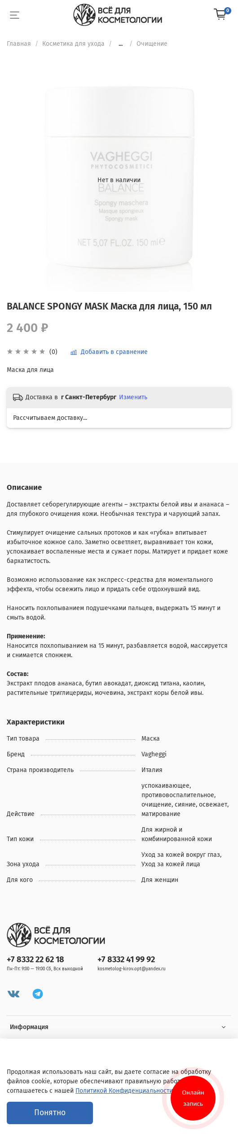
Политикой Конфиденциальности (124, 1091)
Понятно (50, 1112)
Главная (19, 44)
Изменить (133, 397)
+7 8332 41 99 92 (126, 959)
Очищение (152, 44)
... (121, 44)
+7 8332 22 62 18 (35, 959)
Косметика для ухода (73, 44)
